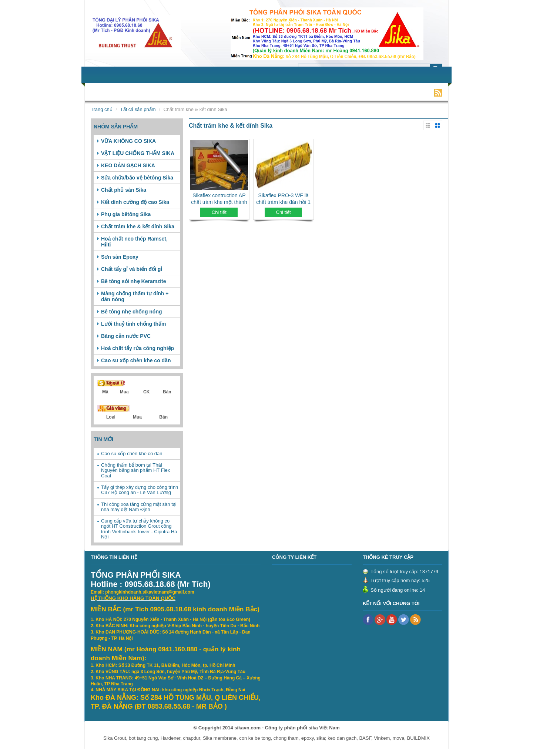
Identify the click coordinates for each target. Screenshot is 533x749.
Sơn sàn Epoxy (119, 257)
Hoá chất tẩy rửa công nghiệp (137, 348)
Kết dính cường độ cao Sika (135, 202)
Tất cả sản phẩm (138, 109)
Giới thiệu (119, 92)
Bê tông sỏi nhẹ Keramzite (133, 281)
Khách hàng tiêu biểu (303, 92)
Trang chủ (102, 109)
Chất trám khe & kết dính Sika (137, 226)
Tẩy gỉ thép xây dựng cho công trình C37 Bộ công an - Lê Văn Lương (139, 489)
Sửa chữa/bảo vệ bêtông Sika (137, 178)
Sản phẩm (154, 92)
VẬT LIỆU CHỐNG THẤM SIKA (137, 153)
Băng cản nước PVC (126, 336)
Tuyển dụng (251, 92)
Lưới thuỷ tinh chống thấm (133, 324)
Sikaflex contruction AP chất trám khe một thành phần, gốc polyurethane (219, 202)
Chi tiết (219, 212)
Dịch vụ (187, 92)
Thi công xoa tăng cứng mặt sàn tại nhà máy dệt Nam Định (139, 506)
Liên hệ (374, 92)
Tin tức (216, 92)
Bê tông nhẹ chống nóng (131, 312)
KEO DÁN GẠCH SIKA (128, 165)
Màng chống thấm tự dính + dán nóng (135, 296)
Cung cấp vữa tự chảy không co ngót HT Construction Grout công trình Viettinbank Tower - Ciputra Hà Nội (139, 529)
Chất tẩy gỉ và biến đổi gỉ (131, 269)
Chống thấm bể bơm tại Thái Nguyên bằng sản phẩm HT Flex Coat (135, 470)
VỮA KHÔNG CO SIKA (128, 141)
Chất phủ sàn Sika (123, 190)
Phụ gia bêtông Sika (126, 214)
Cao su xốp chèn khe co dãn (136, 360)
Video (348, 92)
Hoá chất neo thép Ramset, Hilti (134, 242)
